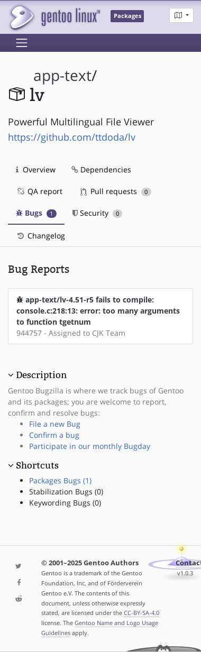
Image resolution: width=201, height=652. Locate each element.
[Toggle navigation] (21, 43)
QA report (39, 191)
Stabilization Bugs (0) (66, 491)
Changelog (40, 236)
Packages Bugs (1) (60, 480)
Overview (36, 169)
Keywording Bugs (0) (65, 503)
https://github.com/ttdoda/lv (71, 137)
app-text (62, 75)
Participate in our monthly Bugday (89, 446)
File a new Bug (54, 424)
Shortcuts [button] (37, 465)
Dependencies (101, 169)
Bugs (36, 213)
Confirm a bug (54, 435)
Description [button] (41, 375)
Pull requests (115, 191)
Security (97, 213)
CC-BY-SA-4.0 (141, 613)
